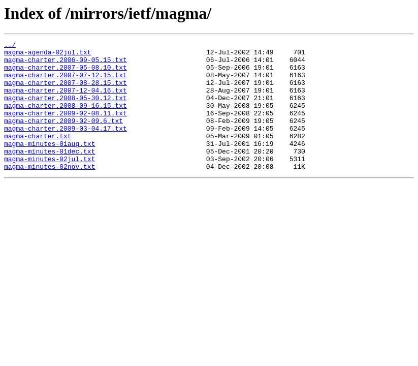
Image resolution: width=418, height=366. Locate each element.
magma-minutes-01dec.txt (49, 173)
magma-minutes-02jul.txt (49, 183)
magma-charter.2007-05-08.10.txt (65, 73)
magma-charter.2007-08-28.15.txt (65, 91)
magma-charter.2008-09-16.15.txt (65, 119)
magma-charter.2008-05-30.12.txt (65, 109)
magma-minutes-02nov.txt (49, 192)
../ (10, 45)
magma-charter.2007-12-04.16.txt (65, 100)
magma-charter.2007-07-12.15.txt (65, 82)
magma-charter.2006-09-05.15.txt (65, 64)
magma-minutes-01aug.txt (49, 164)
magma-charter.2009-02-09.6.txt (63, 137)
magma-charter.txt (38, 155)
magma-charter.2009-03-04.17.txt (65, 146)
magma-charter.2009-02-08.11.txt (65, 128)
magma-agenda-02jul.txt (47, 54)
